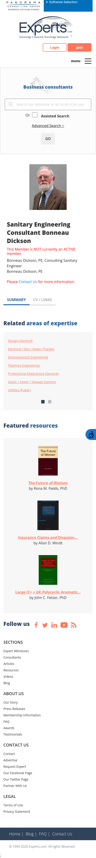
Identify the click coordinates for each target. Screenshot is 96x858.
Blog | (31, 834)
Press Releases (14, 709)
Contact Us (28, 281)
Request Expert (14, 766)
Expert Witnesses (16, 651)
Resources (11, 670)
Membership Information (22, 715)
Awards (8, 728)
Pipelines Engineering (24, 365)
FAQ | (44, 834)
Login (54, 47)
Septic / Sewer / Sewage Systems (32, 382)
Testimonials (12, 734)
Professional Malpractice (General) (33, 374)
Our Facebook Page (17, 773)
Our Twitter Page (15, 779)
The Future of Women (48, 482)
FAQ (6, 721)
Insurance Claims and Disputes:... (48, 537)
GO (48, 138)
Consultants (12, 657)
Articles (8, 664)
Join (79, 47)
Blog (6, 683)
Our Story (10, 702)
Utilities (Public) (19, 390)
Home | (16, 834)
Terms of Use (13, 805)
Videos (8, 676)
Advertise (10, 760)
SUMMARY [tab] (16, 299)
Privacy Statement (16, 811)
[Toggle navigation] (88, 60)
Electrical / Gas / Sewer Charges (31, 349)
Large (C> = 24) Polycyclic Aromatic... (48, 592)
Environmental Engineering (28, 357)
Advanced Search (47, 125)
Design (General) (20, 341)
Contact (9, 754)
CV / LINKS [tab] (42, 299)
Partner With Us (15, 786)
